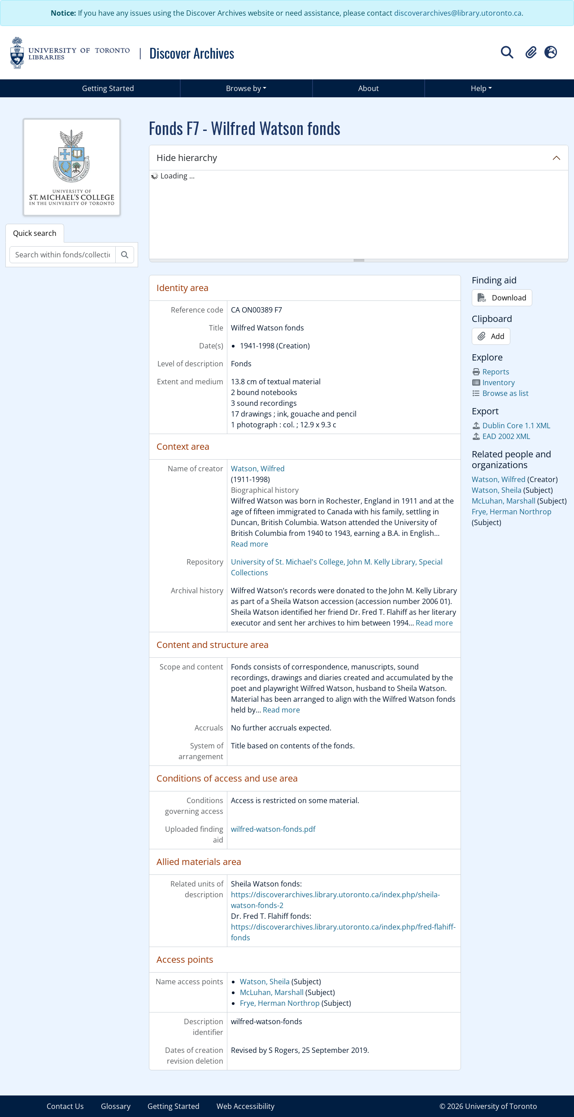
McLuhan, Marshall (272, 992)
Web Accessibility (245, 1106)
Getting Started (108, 88)
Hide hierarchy (187, 158)
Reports (490, 372)
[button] (531, 52)
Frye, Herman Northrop (280, 1003)
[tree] (358, 215)
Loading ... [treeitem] (178, 176)
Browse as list (500, 393)
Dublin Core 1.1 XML (511, 425)
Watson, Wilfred (258, 469)
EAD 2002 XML (501, 436)
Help (479, 88)
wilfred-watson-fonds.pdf (273, 829)
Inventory (493, 382)
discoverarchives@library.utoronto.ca (458, 13)
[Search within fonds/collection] (62, 254)
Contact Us (65, 1106)
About (368, 88)
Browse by (243, 88)
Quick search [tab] (35, 233)
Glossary (115, 1106)
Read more (249, 544)
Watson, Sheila (265, 982)
